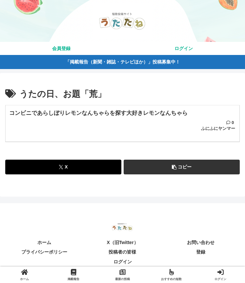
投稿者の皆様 (122, 252)
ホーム (44, 242)
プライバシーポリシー (44, 252)
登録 (200, 252)
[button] (182, 167)
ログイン (122, 261)
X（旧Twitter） (122, 242)
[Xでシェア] (63, 167)
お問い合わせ (200, 242)
